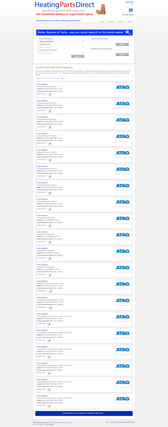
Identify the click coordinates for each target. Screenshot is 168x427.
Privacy (116, 422)
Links (107, 422)
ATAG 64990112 (42, 281)
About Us (121, 21)
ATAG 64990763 (42, 84)
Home (102, 21)
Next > (63, 78)
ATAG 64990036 (42, 314)
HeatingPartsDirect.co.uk (41, 422)
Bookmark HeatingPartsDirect (127, 422)
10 (58, 78)
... (59, 78)
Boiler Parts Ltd (49, 424)
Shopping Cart (111, 21)
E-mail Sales (128, 15)
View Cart (129, 2)
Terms (111, 422)
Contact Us (130, 21)
